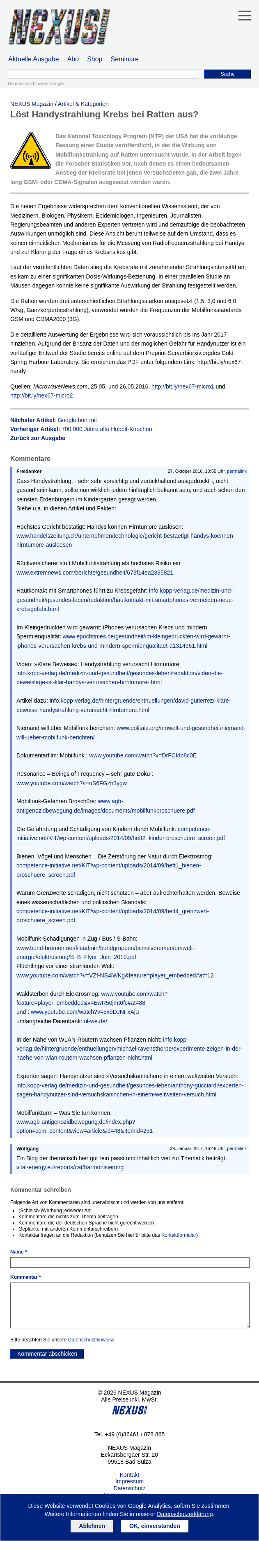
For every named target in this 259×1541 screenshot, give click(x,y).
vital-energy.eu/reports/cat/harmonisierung (70, 1167)
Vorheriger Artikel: (81, 429)
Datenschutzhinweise (91, 1340)
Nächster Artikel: (53, 420)
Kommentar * (25, 1277)
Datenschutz (130, 1488)
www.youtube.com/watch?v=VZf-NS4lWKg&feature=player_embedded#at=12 (115, 975)
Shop (94, 59)
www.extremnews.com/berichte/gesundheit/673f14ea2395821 (94, 572)
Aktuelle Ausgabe (33, 59)
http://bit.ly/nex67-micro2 (41, 395)
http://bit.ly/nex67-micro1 (182, 386)
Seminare (125, 59)
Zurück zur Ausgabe (37, 438)
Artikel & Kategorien (83, 104)
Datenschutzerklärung (185, 1514)
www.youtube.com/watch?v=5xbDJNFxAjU (85, 1012)
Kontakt (129, 1474)
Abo (73, 59)
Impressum (129, 1481)
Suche (228, 74)
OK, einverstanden (154, 1526)
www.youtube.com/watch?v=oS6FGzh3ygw (71, 783)
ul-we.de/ (95, 1021)
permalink (237, 471)
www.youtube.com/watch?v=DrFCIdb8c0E (143, 755)
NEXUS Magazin (31, 104)
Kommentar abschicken (47, 1353)
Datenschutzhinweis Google (36, 83)
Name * (18, 1252)
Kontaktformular (178, 1235)
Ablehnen (92, 1526)
